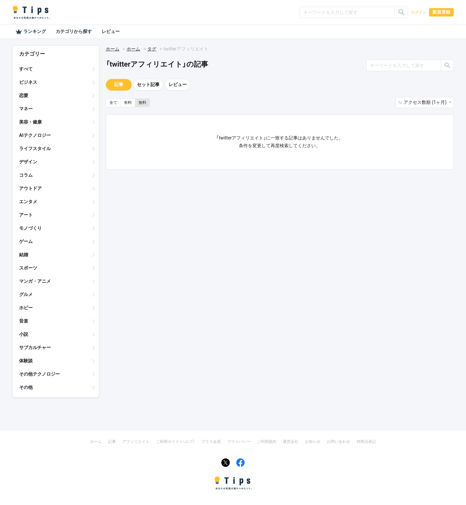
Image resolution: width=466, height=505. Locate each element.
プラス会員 (211, 441)
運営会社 (290, 441)
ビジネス (28, 82)
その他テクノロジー (39, 374)
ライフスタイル (35, 148)
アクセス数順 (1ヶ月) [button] (426, 102)
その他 (26, 387)
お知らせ (312, 441)
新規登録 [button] (441, 12)
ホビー (26, 307)
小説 (23, 334)
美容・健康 (30, 122)
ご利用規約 (266, 441)
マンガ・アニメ (35, 281)
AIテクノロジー (35, 135)
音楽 (23, 321)
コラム (26, 175)
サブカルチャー (35, 347)
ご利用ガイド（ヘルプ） (175, 441)
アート (26, 214)
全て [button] (113, 102)
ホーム (112, 48)
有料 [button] (128, 102)
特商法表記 (366, 441)
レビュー (111, 31)
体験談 (26, 360)
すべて (26, 68)
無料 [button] (142, 102)
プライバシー (238, 441)
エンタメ (28, 201)
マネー (26, 108)
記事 (118, 84)
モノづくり (30, 228)
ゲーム (26, 241)
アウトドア (30, 188)
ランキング (31, 32)
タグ (151, 48)
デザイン (28, 161)
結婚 (23, 254)
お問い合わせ (338, 441)
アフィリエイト (136, 441)
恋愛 (23, 95)
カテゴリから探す (74, 31)
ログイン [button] (419, 12)
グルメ (26, 294)
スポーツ (28, 267)
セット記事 (148, 84)
